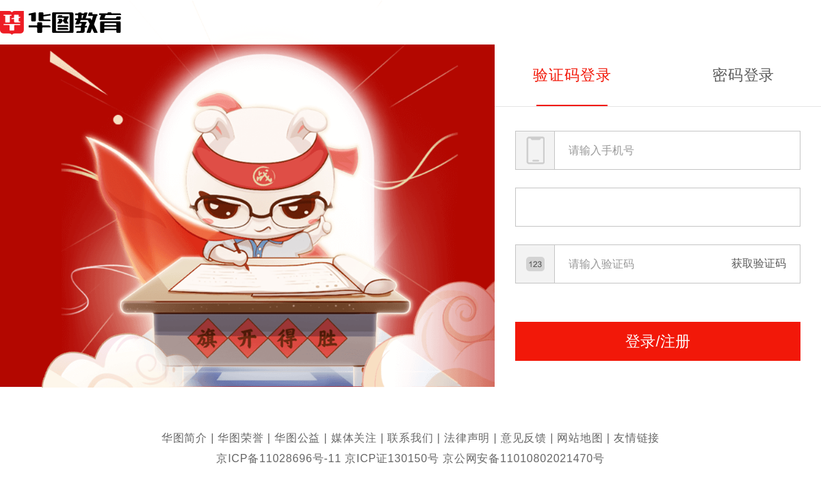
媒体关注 (354, 438)
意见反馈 (524, 438)
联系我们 (410, 438)
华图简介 (184, 438)
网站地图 (580, 438)
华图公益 (297, 438)
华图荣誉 (240, 438)
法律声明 (467, 438)
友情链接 (637, 438)
